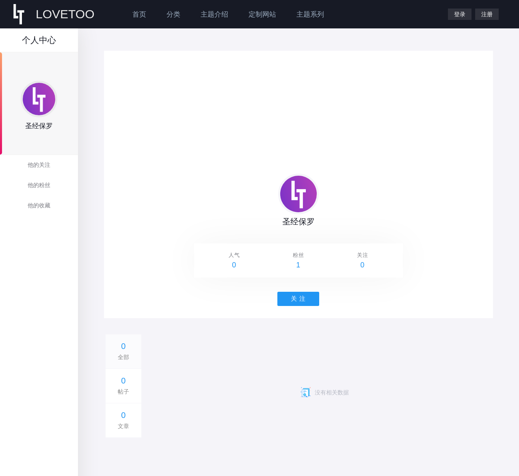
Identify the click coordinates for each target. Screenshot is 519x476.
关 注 (298, 298)
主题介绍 (214, 14)
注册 (487, 14)
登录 (459, 14)
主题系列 (310, 14)
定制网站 (262, 14)
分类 (173, 14)
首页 (139, 14)
